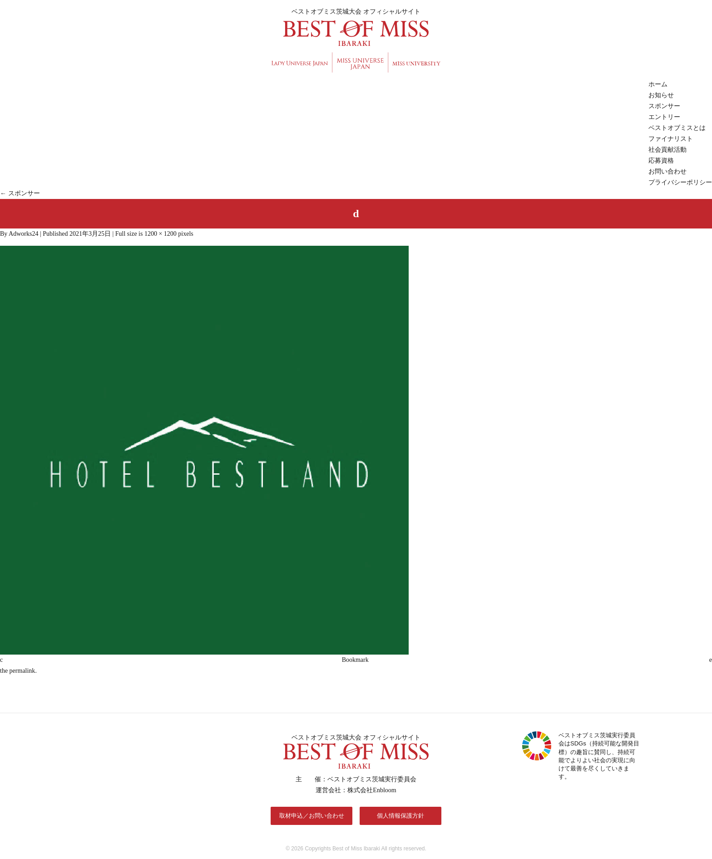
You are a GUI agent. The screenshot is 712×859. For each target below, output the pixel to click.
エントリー (664, 117)
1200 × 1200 (160, 233)
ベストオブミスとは (677, 127)
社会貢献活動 (667, 149)
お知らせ (661, 95)
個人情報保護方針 (400, 815)
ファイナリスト (670, 138)
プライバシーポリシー (680, 182)
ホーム (658, 84)
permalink (22, 670)
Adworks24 (23, 233)
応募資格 (661, 160)
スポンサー (664, 106)
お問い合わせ (667, 171)
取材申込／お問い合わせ (311, 815)
